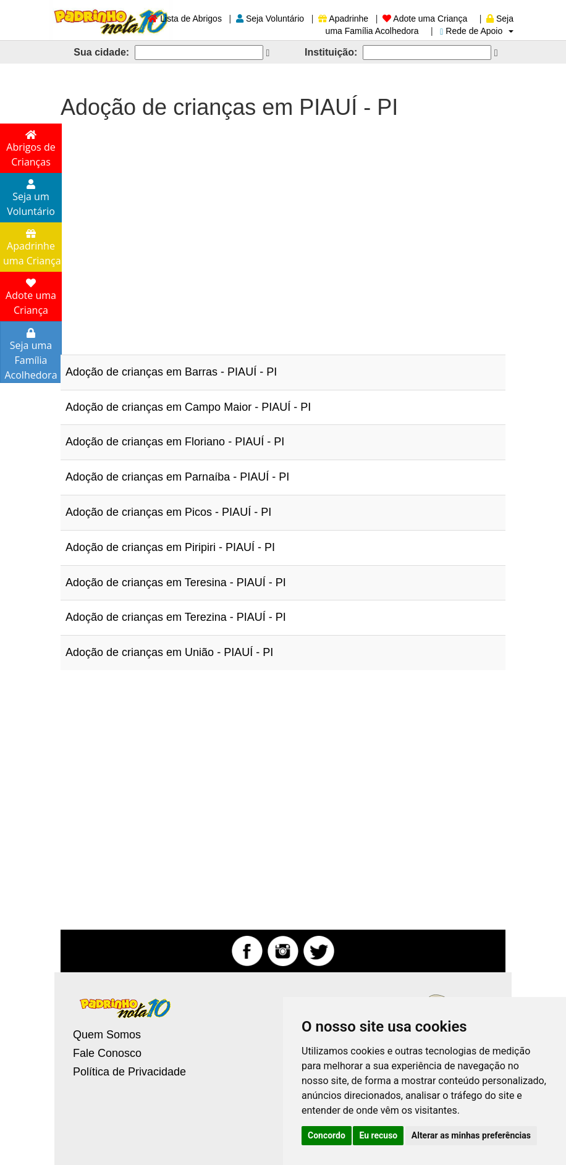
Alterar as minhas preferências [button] (471, 1135)
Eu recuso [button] (378, 1135)
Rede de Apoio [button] (476, 31)
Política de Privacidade (129, 1072)
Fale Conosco (107, 1053)
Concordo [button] (326, 1135)
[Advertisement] (283, 231)
